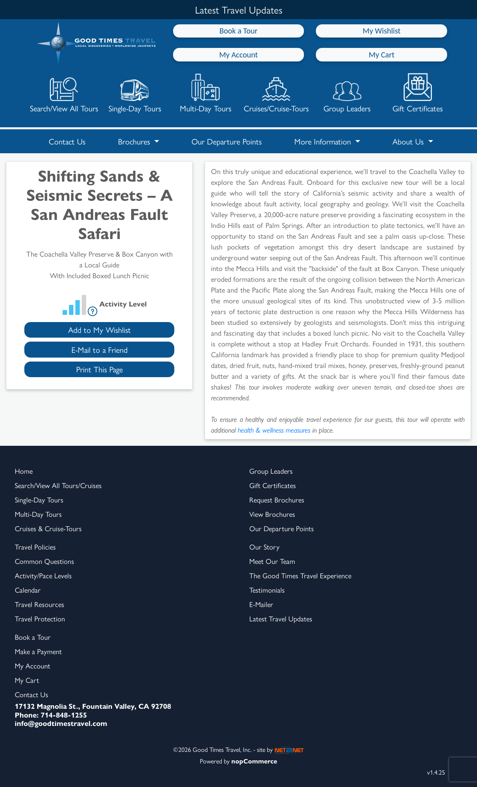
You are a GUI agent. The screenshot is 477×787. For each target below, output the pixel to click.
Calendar (28, 590)
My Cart (381, 54)
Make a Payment (38, 651)
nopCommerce (254, 760)
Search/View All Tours (64, 93)
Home (24, 471)
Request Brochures (276, 499)
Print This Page (99, 369)
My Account (238, 54)
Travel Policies (35, 547)
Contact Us (67, 141)
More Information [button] (323, 141)
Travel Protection (40, 618)
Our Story (264, 547)
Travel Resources (39, 604)
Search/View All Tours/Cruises (58, 485)
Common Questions (44, 561)
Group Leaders (347, 93)
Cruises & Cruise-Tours (48, 528)
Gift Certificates (417, 93)
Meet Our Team (272, 561)
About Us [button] (409, 141)
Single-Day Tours (134, 93)
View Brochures (272, 514)
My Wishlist (381, 31)
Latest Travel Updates (280, 618)
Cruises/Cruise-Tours (276, 93)
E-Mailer (261, 604)
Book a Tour (238, 31)
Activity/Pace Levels (43, 575)
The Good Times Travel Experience (300, 575)
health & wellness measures (274, 430)
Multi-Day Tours (205, 93)
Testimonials (267, 590)
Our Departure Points (226, 141)
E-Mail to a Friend (99, 349)
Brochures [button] (135, 141)
